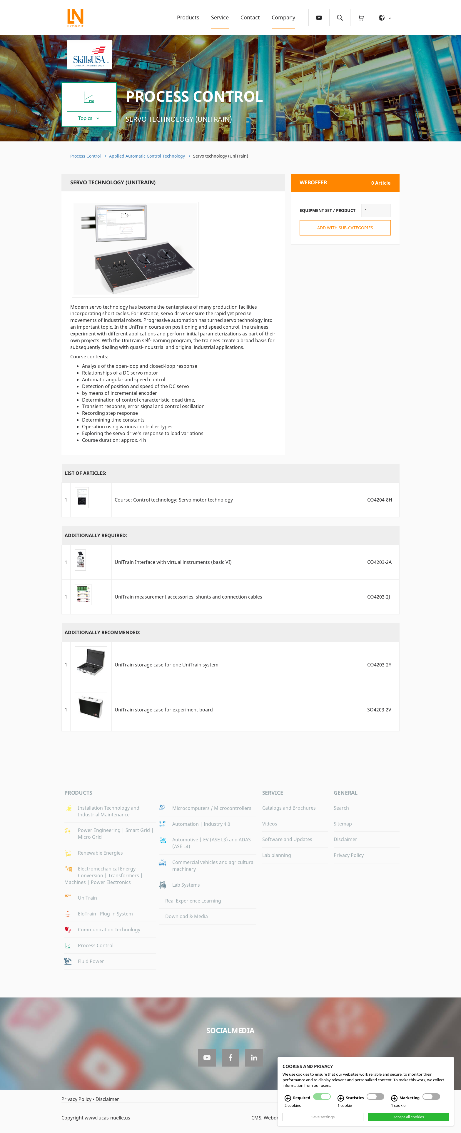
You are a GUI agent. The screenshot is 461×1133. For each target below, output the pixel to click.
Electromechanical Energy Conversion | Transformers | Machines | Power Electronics (103, 875)
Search (341, 808)
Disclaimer (345, 839)
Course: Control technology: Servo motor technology (174, 500)
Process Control (194, 96)
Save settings (323, 1116)
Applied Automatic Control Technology (147, 156)
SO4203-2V (379, 709)
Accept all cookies (408, 1116)
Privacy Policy (349, 855)
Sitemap (343, 823)
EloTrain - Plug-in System (105, 913)
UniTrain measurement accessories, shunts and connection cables (188, 597)
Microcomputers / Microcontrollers (211, 808)
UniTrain (87, 898)
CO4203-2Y (379, 664)
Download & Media (186, 916)
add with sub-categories (345, 227)
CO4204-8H (379, 500)
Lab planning (276, 855)
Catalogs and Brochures (289, 808)
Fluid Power (91, 961)
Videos (269, 823)
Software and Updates (287, 839)
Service (220, 17)
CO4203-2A (379, 562)
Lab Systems (186, 885)
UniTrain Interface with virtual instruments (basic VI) (173, 562)
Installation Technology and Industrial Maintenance (108, 811)
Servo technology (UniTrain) (179, 119)
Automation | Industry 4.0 (201, 824)
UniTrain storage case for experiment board (164, 709)
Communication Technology (109, 929)
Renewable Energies (100, 853)
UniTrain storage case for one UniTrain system (166, 664)
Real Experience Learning (193, 901)
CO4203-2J (378, 597)
